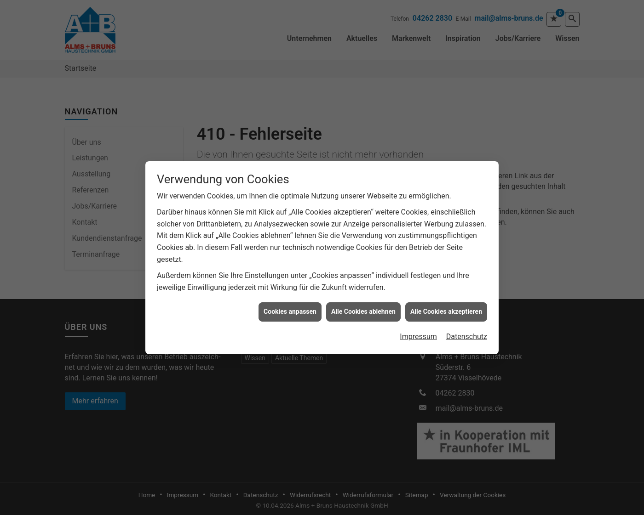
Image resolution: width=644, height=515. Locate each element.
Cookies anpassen (290, 302)
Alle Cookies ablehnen (363, 302)
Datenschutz (466, 327)
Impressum (418, 327)
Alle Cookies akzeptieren (446, 302)
